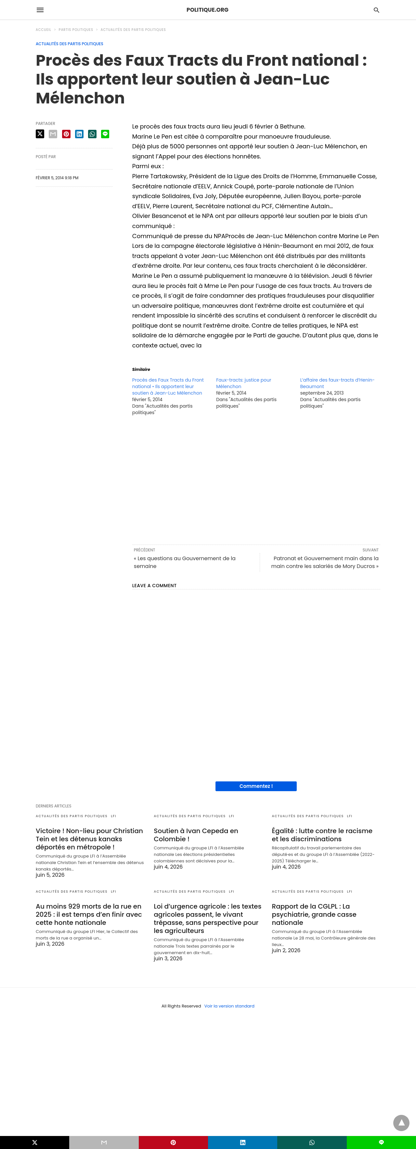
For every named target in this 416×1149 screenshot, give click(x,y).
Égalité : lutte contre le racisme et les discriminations (322, 835)
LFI (113, 816)
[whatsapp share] (92, 134)
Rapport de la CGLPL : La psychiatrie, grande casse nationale (314, 914)
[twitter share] (40, 133)
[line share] (105, 134)
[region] (256, 479)
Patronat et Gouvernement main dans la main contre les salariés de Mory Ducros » (325, 562)
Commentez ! (256, 786)
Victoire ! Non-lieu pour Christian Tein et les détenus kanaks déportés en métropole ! (89, 839)
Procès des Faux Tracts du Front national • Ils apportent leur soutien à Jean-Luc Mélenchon (168, 386)
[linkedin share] (79, 134)
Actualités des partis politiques (133, 29)
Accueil (43, 29)
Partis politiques (76, 29)
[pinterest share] (66, 134)
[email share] (53, 134)
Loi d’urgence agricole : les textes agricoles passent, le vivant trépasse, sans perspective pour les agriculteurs (207, 918)
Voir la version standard (229, 1006)
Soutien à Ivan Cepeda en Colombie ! (196, 835)
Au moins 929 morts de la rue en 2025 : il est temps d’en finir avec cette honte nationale (89, 914)
